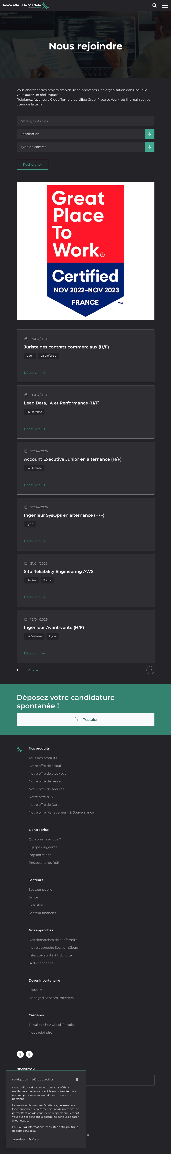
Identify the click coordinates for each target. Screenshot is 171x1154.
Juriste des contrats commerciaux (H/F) (66, 347)
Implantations (40, 855)
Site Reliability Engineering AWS (59, 571)
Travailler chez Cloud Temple (51, 1025)
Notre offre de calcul (45, 766)
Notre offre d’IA (41, 797)
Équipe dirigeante (43, 847)
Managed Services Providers (51, 998)
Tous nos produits (43, 758)
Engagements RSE (44, 863)
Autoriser (18, 1139)
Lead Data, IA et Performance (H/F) (62, 403)
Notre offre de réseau (45, 781)
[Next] (150, 670)
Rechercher (32, 164)
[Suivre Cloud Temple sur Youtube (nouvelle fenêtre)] (29, 1054)
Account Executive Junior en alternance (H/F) (73, 459)
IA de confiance (41, 963)
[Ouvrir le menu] (164, 5)
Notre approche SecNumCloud (53, 947)
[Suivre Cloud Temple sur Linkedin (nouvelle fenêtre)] (20, 1054)
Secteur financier (42, 913)
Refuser (34, 1139)
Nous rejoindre (40, 1032)
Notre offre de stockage (47, 773)
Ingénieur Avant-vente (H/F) (54, 627)
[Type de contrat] (85, 147)
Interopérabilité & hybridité (50, 955)
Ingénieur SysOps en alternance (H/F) (64, 515)
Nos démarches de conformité (53, 940)
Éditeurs (35, 990)
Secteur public (40, 889)
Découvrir (34, 373)
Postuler (86, 719)
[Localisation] (85, 134)
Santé (33, 897)
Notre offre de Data (44, 805)
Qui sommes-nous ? (45, 839)
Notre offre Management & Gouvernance (61, 812)
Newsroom (26, 1069)
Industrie (36, 905)
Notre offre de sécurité (47, 789)
